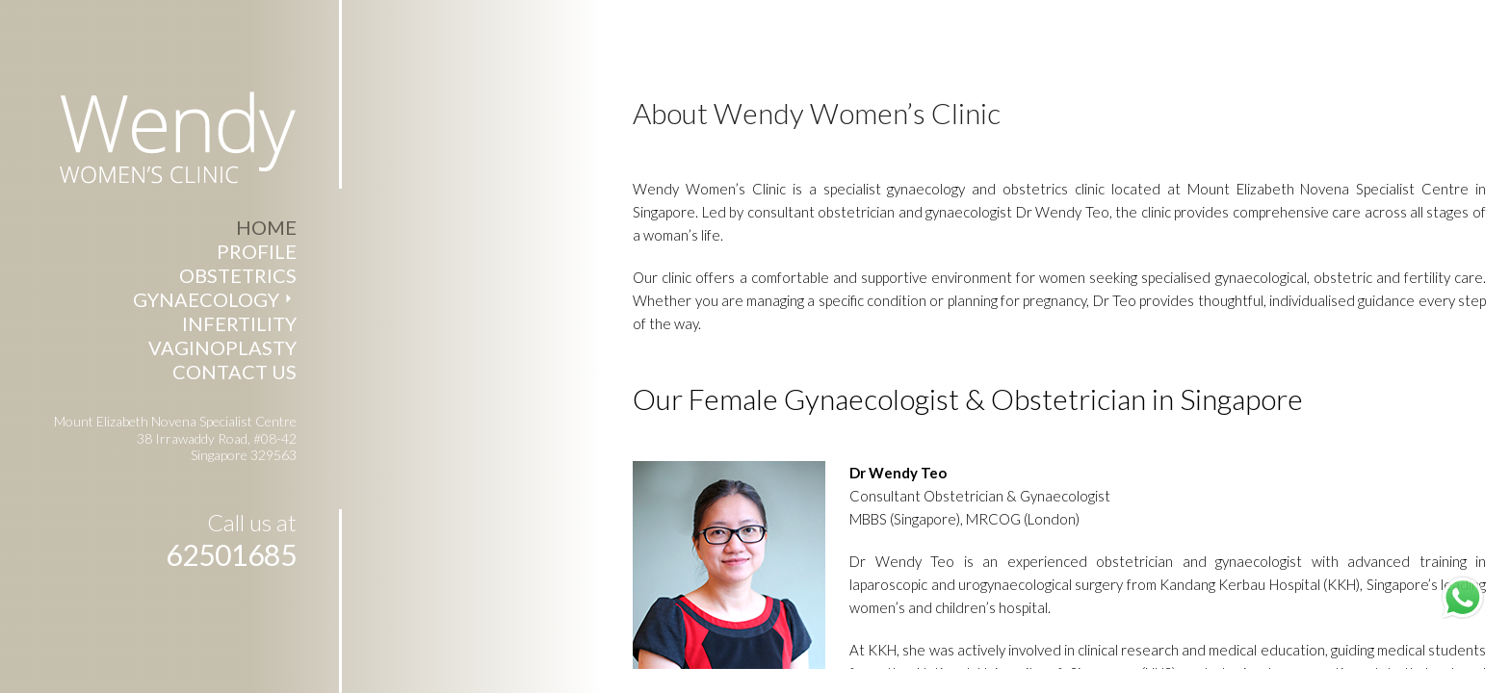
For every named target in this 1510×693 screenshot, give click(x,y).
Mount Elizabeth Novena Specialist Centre (1342, 183)
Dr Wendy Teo (916, 555)
